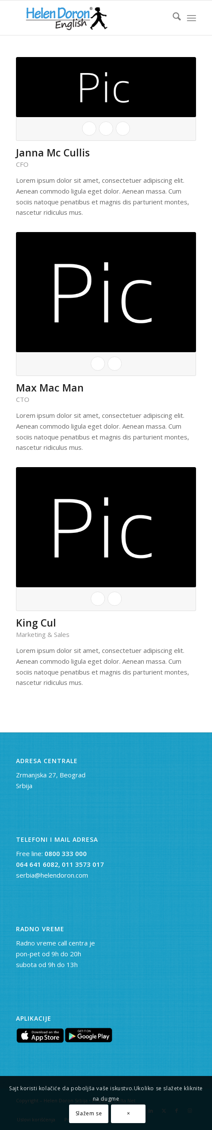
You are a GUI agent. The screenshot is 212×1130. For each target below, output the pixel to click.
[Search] (172, 17)
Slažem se (89, 1113)
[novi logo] (88, 17)
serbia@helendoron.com (52, 875)
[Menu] (191, 17)
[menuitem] (172, 17)
